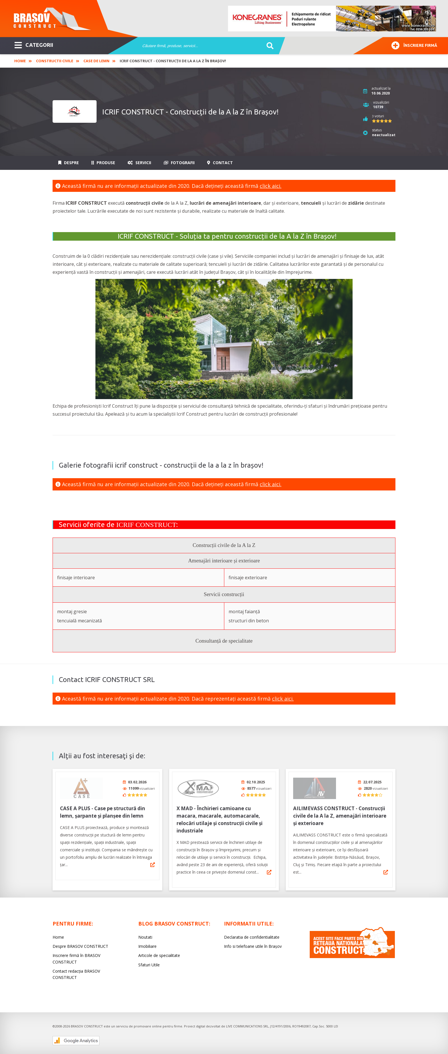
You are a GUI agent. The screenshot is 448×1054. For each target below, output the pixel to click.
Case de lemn (96, 60)
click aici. (270, 185)
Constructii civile (54, 60)
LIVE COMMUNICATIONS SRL (247, 1024)
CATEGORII (34, 44)
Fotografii (179, 162)
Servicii (139, 162)
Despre (68, 162)
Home (20, 60)
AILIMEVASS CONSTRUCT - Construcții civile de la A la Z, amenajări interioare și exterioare (339, 813)
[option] (332, 18)
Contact (220, 162)
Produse (103, 162)
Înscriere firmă (414, 44)
